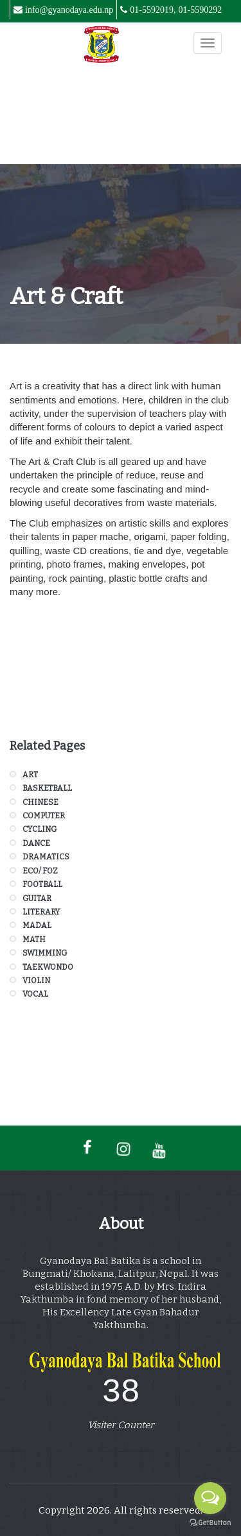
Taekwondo (47, 967)
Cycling (39, 829)
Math (34, 939)
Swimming (44, 953)
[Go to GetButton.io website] (210, 1523)
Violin (36, 980)
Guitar (36, 898)
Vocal (35, 994)
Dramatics (45, 856)
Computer (43, 815)
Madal (36, 925)
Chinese (40, 802)
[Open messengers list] (210, 1498)
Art (30, 774)
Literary (41, 911)
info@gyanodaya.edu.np (69, 9)
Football (42, 884)
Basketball (47, 788)
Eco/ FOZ (40, 870)
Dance (36, 843)
